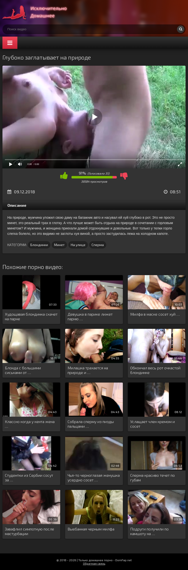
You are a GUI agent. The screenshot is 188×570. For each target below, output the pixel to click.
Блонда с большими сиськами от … (23, 370)
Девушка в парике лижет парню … (90, 316)
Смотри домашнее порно (39, 12)
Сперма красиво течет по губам (152, 477)
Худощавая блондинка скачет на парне (31, 316)
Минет (59, 245)
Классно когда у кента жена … (30, 423)
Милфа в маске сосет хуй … (155, 314)
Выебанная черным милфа (91, 529)
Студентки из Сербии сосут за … (29, 477)
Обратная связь (94, 563)
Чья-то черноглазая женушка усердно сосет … (94, 477)
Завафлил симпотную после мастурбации (29, 531)
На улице (78, 245)
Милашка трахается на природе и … (88, 370)
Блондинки (39, 245)
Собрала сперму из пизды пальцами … (91, 423)
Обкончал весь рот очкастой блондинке (155, 370)
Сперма (98, 245)
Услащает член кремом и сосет (152, 423)
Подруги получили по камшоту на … (149, 531)
